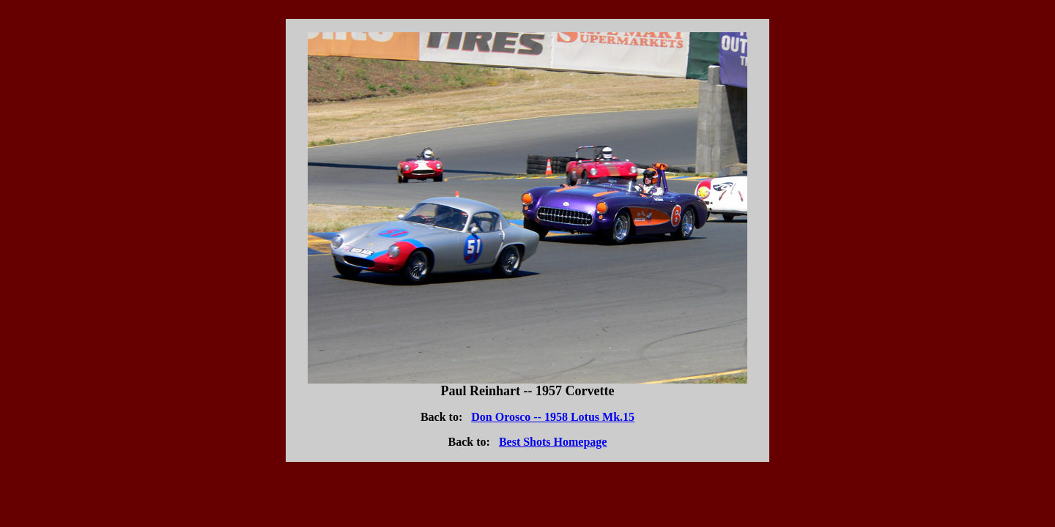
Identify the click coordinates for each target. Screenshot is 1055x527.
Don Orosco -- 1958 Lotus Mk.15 (552, 417)
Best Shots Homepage (553, 442)
